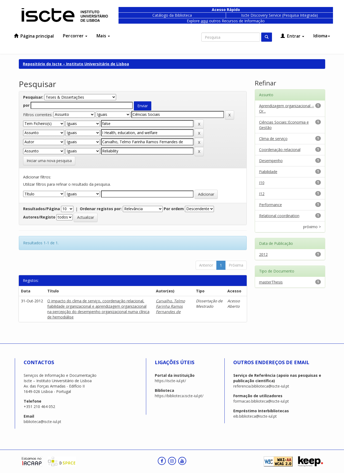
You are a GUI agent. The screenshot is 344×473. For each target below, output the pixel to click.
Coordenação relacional (279, 149)
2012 (263, 254)
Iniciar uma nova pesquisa (49, 160)
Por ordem (174, 208)
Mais (103, 36)
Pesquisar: (33, 97)
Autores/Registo (39, 217)
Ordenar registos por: (101, 208)
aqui (204, 20)
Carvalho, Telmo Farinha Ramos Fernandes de (170, 306)
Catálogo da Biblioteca (172, 15)
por (26, 105)
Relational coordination (279, 215)
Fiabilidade (268, 171)
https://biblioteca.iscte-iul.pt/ (179, 395)
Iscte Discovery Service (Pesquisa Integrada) (279, 15)
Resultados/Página (41, 208)
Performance (270, 204)
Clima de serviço (273, 138)
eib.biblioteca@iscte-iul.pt (255, 416)
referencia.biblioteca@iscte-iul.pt (261, 386)
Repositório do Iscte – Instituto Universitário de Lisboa (76, 63)
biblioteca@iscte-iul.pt (42, 421)
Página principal (34, 36)
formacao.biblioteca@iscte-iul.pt (261, 401)
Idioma (321, 36)
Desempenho (271, 160)
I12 (261, 193)
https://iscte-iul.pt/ (170, 380)
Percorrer (75, 36)
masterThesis (271, 282)
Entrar (292, 36)
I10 (261, 182)
